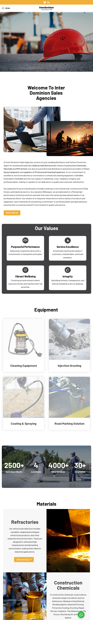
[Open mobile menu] (6, 8)
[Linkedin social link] (48, 2)
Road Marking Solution (69, 423)
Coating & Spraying (23, 423)
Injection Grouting (69, 365)
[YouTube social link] (45, 2)
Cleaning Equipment (23, 365)
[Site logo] (46, 8)
